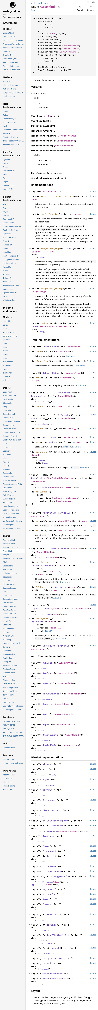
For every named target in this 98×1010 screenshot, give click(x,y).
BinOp (53, 33)
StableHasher (63, 501)
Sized (44, 463)
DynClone (48, 835)
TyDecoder (64, 392)
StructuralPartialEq (55, 645)
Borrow (46, 789)
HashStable (38, 478)
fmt (38, 377)
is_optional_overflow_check (57, 196)
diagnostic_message (52, 288)
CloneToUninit (51, 810)
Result (50, 251)
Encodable (37, 418)
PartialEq (48, 512)
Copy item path (59, 6)
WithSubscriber (52, 973)
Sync (45, 714)
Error (64, 574)
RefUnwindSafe (51, 693)
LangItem (78, 214)
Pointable (48, 894)
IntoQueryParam (52, 871)
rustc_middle (37, 3)
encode (39, 428)
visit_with (42, 618)
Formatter (65, 377)
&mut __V (56, 627)
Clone (46, 346)
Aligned (47, 764)
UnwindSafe (49, 745)
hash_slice (42, 452)
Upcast (55, 948)
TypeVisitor (39, 621)
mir (46, 3)
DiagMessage (39, 291)
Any (44, 769)
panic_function (50, 214)
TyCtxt (73, 548)
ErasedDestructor (53, 978)
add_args (46, 323)
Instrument (49, 851)
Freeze (46, 683)
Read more (70, 356)
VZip (49, 963)
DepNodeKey (58, 825)
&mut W (36, 251)
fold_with (41, 587)
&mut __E (73, 428)
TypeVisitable (40, 608)
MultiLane (43, 969)
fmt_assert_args (50, 248)
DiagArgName (47, 326)
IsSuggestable (60, 876)
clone (39, 351)
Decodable (37, 396)
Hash (45, 437)
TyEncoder (64, 415)
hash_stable (43, 491)
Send (45, 703)
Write (68, 248)
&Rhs (60, 530)
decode (39, 406)
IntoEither (49, 866)
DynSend (47, 662)
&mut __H (82, 442)
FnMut (35, 326)
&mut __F (55, 571)
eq (37, 521)
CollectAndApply (57, 820)
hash (38, 442)
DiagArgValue (63, 326)
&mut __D (64, 406)
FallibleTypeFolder (43, 565)
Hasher (52, 442)
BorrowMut (48, 800)
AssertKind (49, 191)
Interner (42, 941)
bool (34, 199)
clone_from (42, 361)
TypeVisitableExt (58, 935)
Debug (41, 257)
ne (37, 530)
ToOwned (47, 904)
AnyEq (46, 779)
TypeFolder (61, 587)
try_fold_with (44, 562)
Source (34, 10)
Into (49, 856)
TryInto (52, 924)
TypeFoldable (59, 548)
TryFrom (52, 914)
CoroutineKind (70, 45)
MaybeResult (50, 889)
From (45, 846)
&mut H (36, 455)
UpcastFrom (43, 954)
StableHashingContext (61, 478)
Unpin (46, 724)
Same (45, 899)
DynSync (47, 673)
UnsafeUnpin (50, 734)
